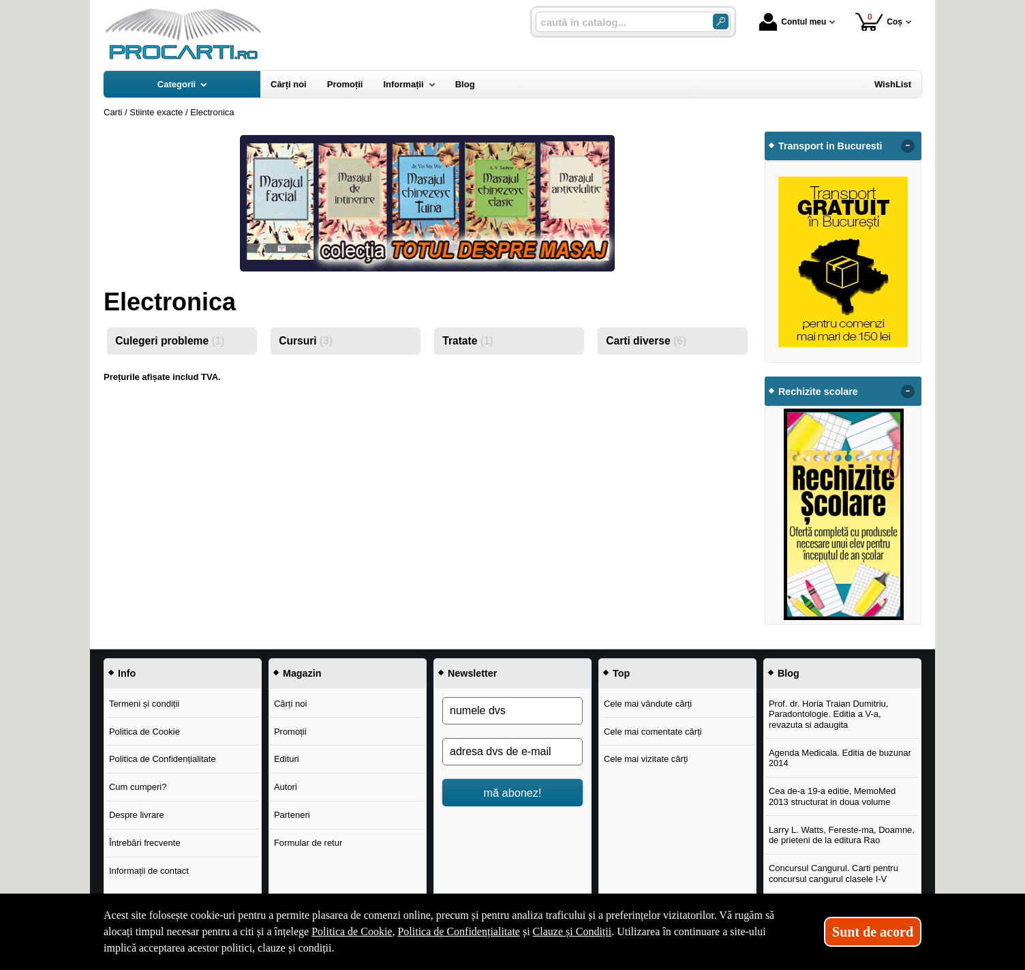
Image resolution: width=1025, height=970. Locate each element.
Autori (285, 787)
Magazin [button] (302, 673)
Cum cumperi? (138, 787)
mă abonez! (513, 793)
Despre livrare (136, 815)
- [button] (908, 146)
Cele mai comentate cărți (653, 731)
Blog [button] (788, 673)
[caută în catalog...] (619, 22)
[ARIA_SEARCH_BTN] (721, 21)
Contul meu (792, 22)
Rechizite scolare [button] (818, 391)
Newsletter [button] (472, 673)
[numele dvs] (512, 710)
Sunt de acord (872, 931)
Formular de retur (308, 843)
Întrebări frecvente (145, 843)
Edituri (286, 759)
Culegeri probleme (169, 341)
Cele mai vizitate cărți (646, 759)
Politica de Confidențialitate (162, 759)
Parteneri (292, 815)
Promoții (290, 731)
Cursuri (306, 341)
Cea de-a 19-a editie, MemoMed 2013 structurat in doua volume (832, 796)
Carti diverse (646, 341)
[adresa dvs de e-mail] (512, 751)
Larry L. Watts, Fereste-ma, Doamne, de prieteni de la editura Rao (842, 835)
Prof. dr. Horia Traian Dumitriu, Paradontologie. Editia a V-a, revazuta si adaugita (829, 714)
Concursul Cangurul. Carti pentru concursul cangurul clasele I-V (833, 873)
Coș (878, 21)
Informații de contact (149, 871)
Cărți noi (290, 704)
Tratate (467, 341)
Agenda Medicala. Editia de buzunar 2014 (840, 758)
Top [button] (621, 673)
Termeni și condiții (144, 704)
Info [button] (127, 673)
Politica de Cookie (144, 731)
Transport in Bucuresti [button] (830, 146)
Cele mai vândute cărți (648, 704)
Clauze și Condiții (572, 931)
